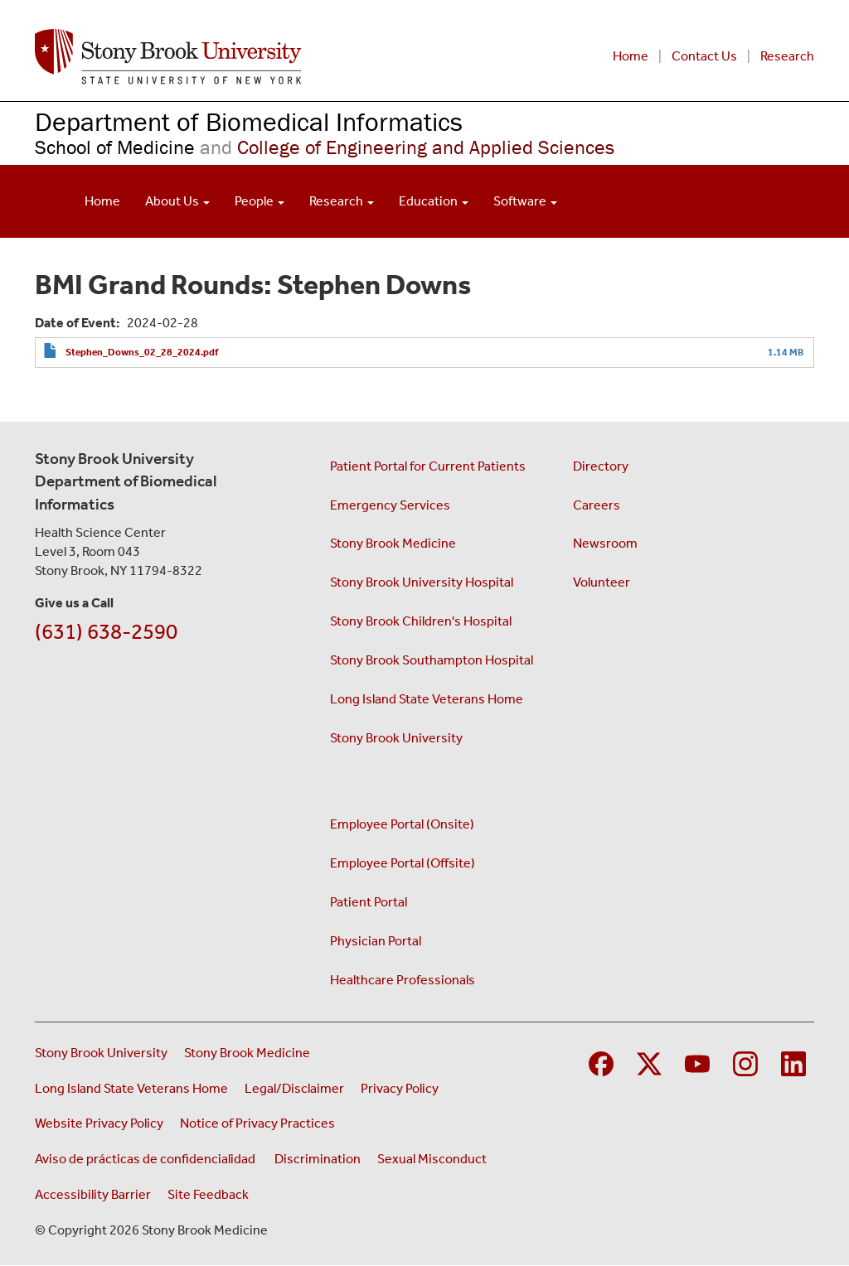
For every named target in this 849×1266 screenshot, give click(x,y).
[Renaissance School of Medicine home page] (256, 57)
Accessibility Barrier (93, 1194)
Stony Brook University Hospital (421, 582)
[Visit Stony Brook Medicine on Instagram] (745, 1062)
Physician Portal (375, 941)
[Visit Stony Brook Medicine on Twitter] (649, 1062)
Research (787, 56)
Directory (600, 466)
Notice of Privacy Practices (257, 1123)
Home (630, 56)
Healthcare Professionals (402, 980)
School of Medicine (115, 147)
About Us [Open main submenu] (177, 201)
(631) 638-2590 (106, 632)
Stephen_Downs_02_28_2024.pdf (141, 352)
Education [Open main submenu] (433, 201)
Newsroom (605, 543)
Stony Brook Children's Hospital (421, 621)
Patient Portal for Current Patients (428, 466)
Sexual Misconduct (432, 1159)
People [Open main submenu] (259, 201)
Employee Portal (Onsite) (402, 824)
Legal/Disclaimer (294, 1088)
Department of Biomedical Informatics (249, 121)
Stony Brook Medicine (393, 543)
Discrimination (317, 1159)
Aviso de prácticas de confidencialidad (146, 1159)
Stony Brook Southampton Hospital (431, 660)
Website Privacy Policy (99, 1123)
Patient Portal (368, 902)
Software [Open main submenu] (525, 201)
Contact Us (704, 56)
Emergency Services (390, 505)
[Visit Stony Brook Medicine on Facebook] (601, 1062)
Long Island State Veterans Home (426, 699)
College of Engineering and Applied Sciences (404, 147)
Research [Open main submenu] (341, 201)
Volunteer (601, 582)
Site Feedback (208, 1194)
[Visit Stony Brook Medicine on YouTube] (697, 1062)
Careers (596, 505)
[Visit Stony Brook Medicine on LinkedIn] (793, 1062)
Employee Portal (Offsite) (402, 863)
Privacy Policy (400, 1088)
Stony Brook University (396, 738)
